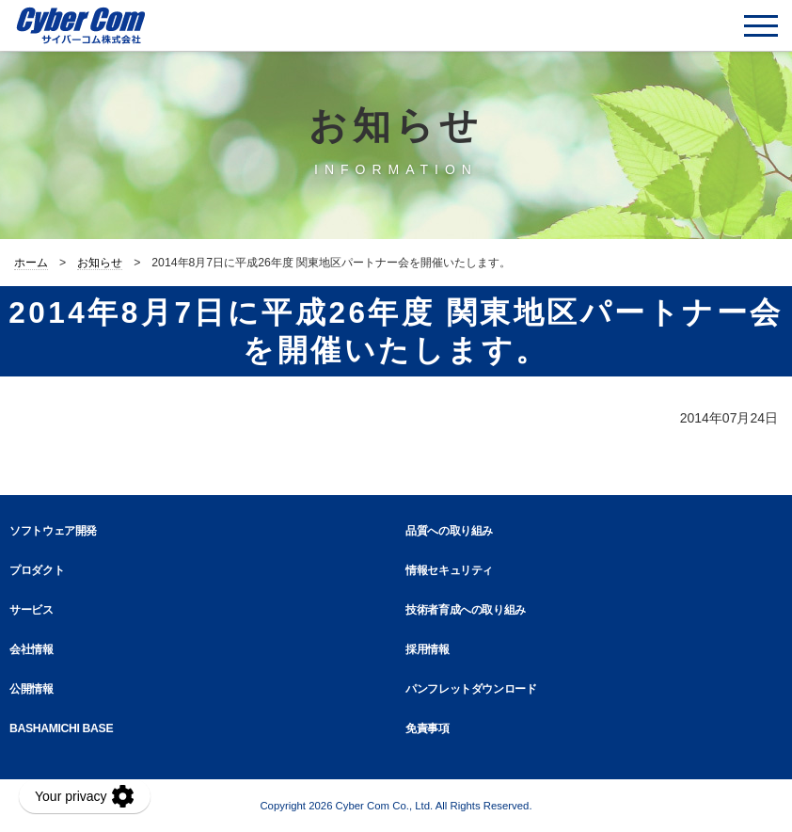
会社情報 (31, 649)
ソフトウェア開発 (53, 530)
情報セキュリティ (449, 570)
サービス (31, 609)
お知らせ (99, 262)
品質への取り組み (449, 530)
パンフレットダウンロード (471, 689)
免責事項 (427, 728)
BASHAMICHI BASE (61, 728)
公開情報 (31, 689)
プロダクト (36, 570)
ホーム (31, 262)
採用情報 (427, 649)
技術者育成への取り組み (465, 609)
